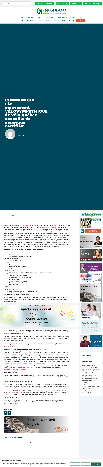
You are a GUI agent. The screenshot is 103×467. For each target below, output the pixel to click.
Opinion (21, 20)
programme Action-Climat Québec (14, 392)
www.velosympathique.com (22, 367)
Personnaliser (75, 464)
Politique (72, 20)
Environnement (30, 20)
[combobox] (16, 3)
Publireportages (61, 17)
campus (14, 369)
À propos (81, 17)
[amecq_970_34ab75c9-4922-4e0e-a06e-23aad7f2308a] (37, 432)
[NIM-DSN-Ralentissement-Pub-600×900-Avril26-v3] (91, 334)
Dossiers (39, 17)
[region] (51, 462)
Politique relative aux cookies (46, 464)
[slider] (12, 220)
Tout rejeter (85, 464)
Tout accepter (96, 464)
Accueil (22, 17)
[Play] (5, 220)
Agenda (72, 17)
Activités (48, 20)
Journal (30, 17)
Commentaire (7, 444)
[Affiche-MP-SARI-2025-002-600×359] (91, 247)
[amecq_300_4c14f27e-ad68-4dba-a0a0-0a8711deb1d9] (91, 301)
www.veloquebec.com (10, 403)
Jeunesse (80, 20)
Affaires (64, 20)
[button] (5, 413)
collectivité (22, 369)
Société (56, 20)
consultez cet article (9, 346)
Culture (40, 20)
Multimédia (49, 17)
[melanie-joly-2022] (91, 261)
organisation (7, 369)
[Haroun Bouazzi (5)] (91, 347)
